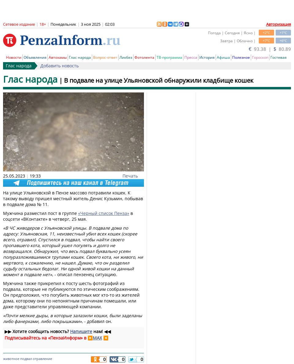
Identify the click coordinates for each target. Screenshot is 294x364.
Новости (13, 57)
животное (11, 358)
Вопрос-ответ (105, 57)
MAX (97, 338)
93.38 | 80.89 (270, 49)
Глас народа (80, 57)
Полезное (241, 57)
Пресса (190, 57)
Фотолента (144, 57)
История (207, 57)
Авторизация (278, 24)
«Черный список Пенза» (103, 213)
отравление (42, 358)
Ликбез (125, 57)
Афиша (223, 57)
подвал (26, 358)
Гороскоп (260, 57)
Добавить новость (59, 66)
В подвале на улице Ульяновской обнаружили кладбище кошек (158, 80)
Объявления (35, 57)
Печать (130, 176)
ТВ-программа (169, 57)
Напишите (81, 331)
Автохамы (58, 57)
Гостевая (278, 57)
